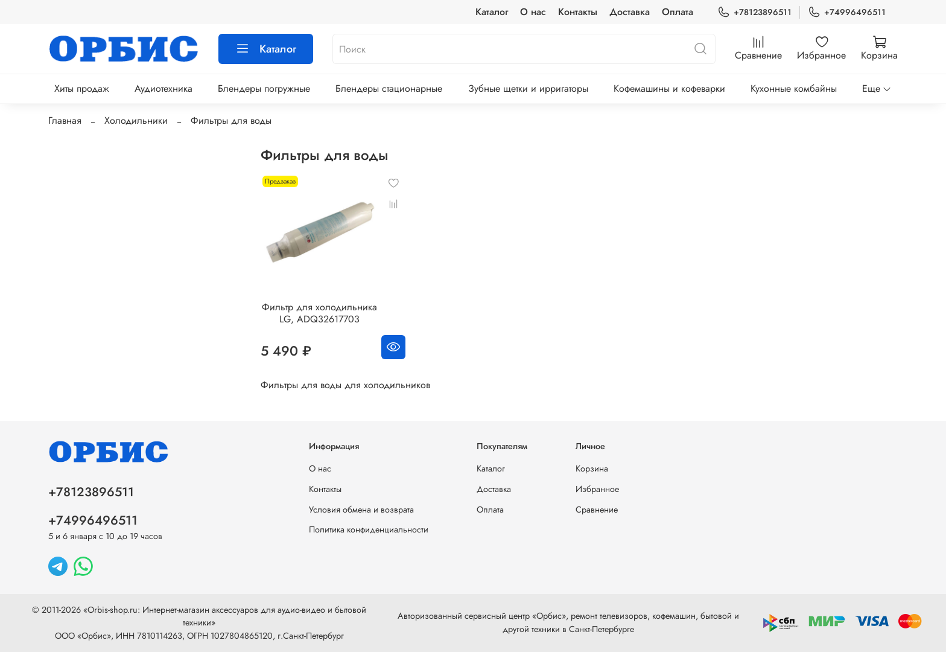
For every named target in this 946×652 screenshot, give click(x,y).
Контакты (577, 12)
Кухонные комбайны (794, 88)
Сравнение (597, 509)
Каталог (491, 12)
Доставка (629, 12)
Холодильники (136, 120)
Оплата (677, 12)
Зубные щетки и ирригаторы (528, 88)
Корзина (592, 468)
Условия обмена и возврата (361, 509)
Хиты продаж (81, 88)
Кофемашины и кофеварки (669, 88)
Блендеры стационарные (388, 88)
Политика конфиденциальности (368, 529)
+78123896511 (754, 12)
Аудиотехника (163, 88)
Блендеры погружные (264, 88)
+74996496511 (847, 12)
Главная (64, 120)
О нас (533, 12)
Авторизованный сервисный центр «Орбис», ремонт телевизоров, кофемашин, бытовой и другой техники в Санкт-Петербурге (568, 622)
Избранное (597, 489)
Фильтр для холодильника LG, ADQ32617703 (319, 313)
